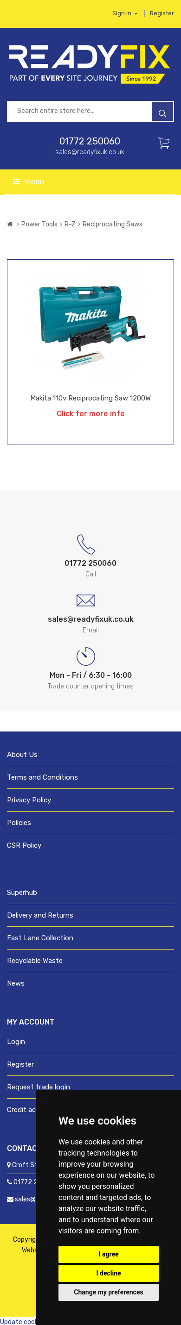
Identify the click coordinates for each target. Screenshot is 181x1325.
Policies (19, 823)
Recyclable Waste (35, 960)
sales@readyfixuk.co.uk (89, 152)
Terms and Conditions (42, 777)
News (16, 983)
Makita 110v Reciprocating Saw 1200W (90, 398)
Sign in (124, 13)
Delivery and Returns (40, 915)
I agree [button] (108, 1254)
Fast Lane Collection (40, 938)
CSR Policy (24, 845)
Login (16, 1042)
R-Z (70, 224)
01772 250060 (89, 141)
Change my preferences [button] (108, 1292)
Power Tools (39, 224)
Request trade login (38, 1087)
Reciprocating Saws (112, 224)
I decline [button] (108, 1273)
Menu (28, 181)
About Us (22, 754)
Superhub (22, 892)
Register (162, 13)
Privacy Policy (29, 800)
